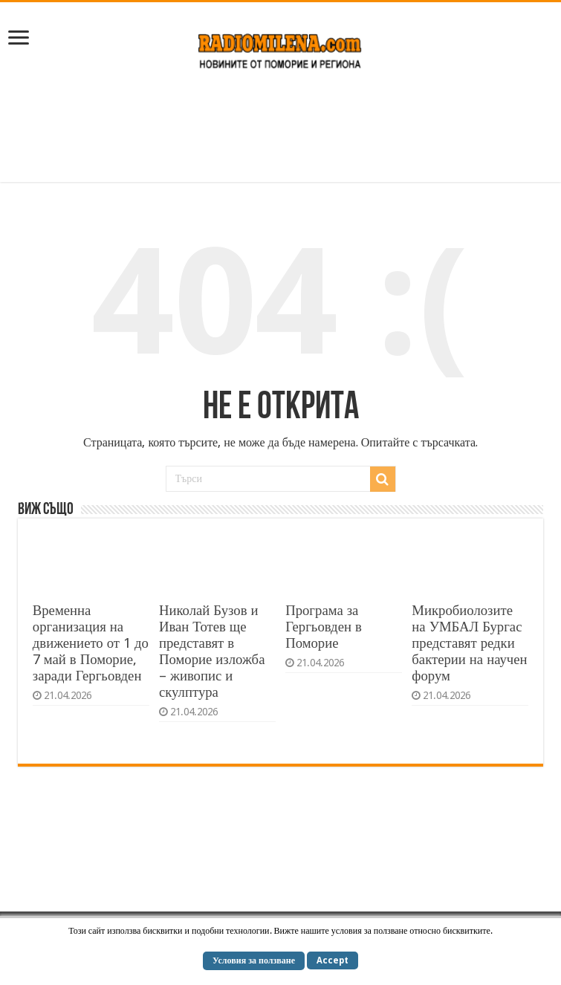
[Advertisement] (280, 133)
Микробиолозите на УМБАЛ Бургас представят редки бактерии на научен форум (469, 642)
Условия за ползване (254, 960)
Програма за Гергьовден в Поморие (323, 626)
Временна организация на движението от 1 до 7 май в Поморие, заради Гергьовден (91, 642)
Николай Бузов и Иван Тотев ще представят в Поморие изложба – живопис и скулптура (212, 651)
